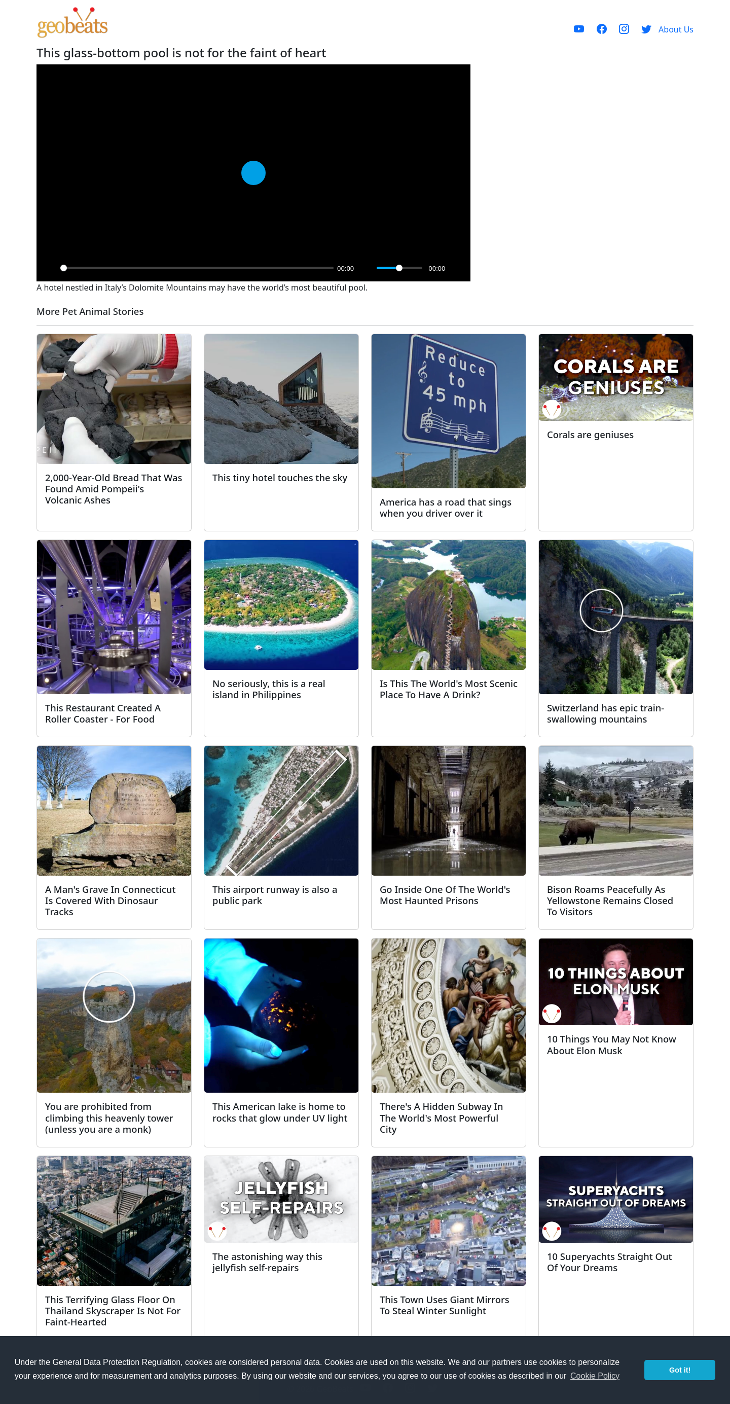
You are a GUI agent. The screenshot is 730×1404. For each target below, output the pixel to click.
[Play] (50, 268)
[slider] (197, 268)
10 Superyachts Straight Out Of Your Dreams (609, 1262)
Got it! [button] (679, 1370)
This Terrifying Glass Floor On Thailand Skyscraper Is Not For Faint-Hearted (112, 1310)
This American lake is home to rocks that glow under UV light (280, 1112)
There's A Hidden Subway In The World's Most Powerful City (441, 1117)
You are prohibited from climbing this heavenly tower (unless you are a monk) (109, 1117)
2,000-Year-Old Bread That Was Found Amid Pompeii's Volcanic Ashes (113, 488)
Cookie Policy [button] (594, 1376)
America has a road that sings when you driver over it (446, 507)
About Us (676, 29)
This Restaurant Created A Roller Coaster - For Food (103, 713)
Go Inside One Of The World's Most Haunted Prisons (445, 895)
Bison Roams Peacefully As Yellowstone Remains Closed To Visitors (610, 900)
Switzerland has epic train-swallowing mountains (605, 713)
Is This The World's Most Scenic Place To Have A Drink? (449, 689)
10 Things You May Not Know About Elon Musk (611, 1044)
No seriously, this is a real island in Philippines (268, 689)
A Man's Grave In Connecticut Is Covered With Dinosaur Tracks (110, 900)
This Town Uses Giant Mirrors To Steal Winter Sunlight (444, 1305)
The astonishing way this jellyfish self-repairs (267, 1262)
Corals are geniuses (590, 434)
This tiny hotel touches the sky (279, 477)
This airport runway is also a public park (274, 895)
